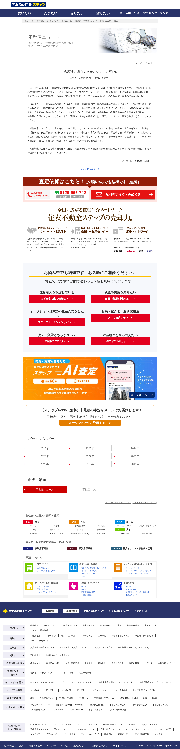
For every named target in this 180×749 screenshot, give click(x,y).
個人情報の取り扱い (13, 746)
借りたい (77, 13)
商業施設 (108, 734)
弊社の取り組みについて (73, 746)
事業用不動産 (41, 548)
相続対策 (148, 663)
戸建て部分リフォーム (110, 729)
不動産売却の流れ (117, 705)
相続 (83, 576)
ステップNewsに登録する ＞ (90, 423)
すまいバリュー (76, 709)
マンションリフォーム (85, 729)
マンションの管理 (163, 729)
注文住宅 (132, 724)
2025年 (90, 448)
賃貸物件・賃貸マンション (42, 647)
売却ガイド (85, 589)
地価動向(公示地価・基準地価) (69, 705)
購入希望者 (101, 530)
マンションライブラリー (135, 568)
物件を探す (35, 663)
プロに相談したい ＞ (120, 317)
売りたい (50, 13)
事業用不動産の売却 (144, 636)
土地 (34, 530)
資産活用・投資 (129, 13)
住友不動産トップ (38, 724)
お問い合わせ (141, 611)
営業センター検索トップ (41, 673)
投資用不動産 (85, 548)
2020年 (44, 464)
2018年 (135, 464)
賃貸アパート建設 (150, 724)
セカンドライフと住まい (46, 592)
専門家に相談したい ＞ (120, 341)
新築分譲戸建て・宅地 (113, 724)
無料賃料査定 (126, 534)
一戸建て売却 (87, 636)
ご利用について (99, 746)
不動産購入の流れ (96, 705)
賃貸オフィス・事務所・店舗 (137, 548)
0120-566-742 (73, 192)
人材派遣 (159, 734)
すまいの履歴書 (43, 586)
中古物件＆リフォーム (104, 698)
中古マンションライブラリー (43, 682)
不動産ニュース (132, 595)
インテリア (35, 734)
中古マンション (51, 625)
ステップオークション (40, 641)
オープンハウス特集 (89, 571)
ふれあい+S (92, 724)
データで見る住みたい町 (46, 571)
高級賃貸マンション (39, 729)
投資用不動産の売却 (120, 636)
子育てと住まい (43, 589)
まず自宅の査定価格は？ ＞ (56, 298)
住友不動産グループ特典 (144, 690)
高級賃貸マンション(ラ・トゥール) (133, 647)
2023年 (44, 456)
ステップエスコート (101, 690)
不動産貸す (35, 655)
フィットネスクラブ (90, 734)
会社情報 (50, 611)
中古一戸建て (88, 625)
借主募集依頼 (147, 534)
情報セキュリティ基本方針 (42, 746)
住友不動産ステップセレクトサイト (155, 682)
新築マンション (55, 530)
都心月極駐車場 (142, 734)
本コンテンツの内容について (118, 502)
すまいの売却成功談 (117, 709)
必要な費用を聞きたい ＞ (120, 298)
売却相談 (101, 526)
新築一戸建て (34, 534)
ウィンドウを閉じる (90, 169)
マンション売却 (68, 636)
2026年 (44, 448)
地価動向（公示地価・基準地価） (138, 592)
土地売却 (102, 636)
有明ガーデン (124, 734)
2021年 (135, 456)
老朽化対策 (134, 663)
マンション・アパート (125, 526)
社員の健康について (119, 611)
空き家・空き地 (66, 698)
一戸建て (55, 526)
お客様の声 (59, 709)
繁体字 (146, 698)
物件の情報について (94, 611)
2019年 (90, 464)
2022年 (90, 456)
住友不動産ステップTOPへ (144, 502)
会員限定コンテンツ (167, 663)
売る (82, 522)
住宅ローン (84, 698)
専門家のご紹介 (53, 663)
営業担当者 (101, 534)
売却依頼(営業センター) (80, 534)
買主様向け (35, 690)
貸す (128, 530)
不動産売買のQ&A (88, 592)
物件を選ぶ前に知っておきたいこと (94, 568)
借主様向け (66, 690)
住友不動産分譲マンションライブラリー (116, 682)
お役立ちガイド (14, 707)
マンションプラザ (65, 673)
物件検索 (34, 625)
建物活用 (102, 663)
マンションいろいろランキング (137, 574)
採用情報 (70, 611)
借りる (129, 522)
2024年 (135, 448)
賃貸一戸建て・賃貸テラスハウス (74, 647)
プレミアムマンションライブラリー (139, 571)
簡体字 (156, 698)
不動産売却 (35, 636)
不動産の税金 (86, 595)
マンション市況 (132, 589)
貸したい (103, 13)
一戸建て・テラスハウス (147, 526)
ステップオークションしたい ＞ (57, 322)
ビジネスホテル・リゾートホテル (60, 734)
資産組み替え (117, 663)
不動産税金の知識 (160, 705)
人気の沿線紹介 (43, 568)
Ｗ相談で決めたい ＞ (57, 341)
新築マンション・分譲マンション (66, 724)
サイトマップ (120, 746)
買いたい (24, 13)
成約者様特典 (121, 690)
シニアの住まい (47, 698)
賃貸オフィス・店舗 (103, 647)
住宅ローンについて (89, 574)
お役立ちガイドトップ (40, 705)
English (135, 698)
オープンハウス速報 (55, 534)
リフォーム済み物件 (39, 630)
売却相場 (79, 530)
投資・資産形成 (72, 663)
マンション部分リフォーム (137, 729)
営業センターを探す (155, 13)
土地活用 (89, 663)
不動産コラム (90, 489)
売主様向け (51, 690)
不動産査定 (51, 636)
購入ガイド (85, 586)
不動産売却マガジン (39, 709)
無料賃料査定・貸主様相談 (57, 655)
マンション (34, 526)
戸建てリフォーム (61, 729)
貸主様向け (82, 690)
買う (37, 522)
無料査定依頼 (80, 526)
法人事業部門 (85, 673)
